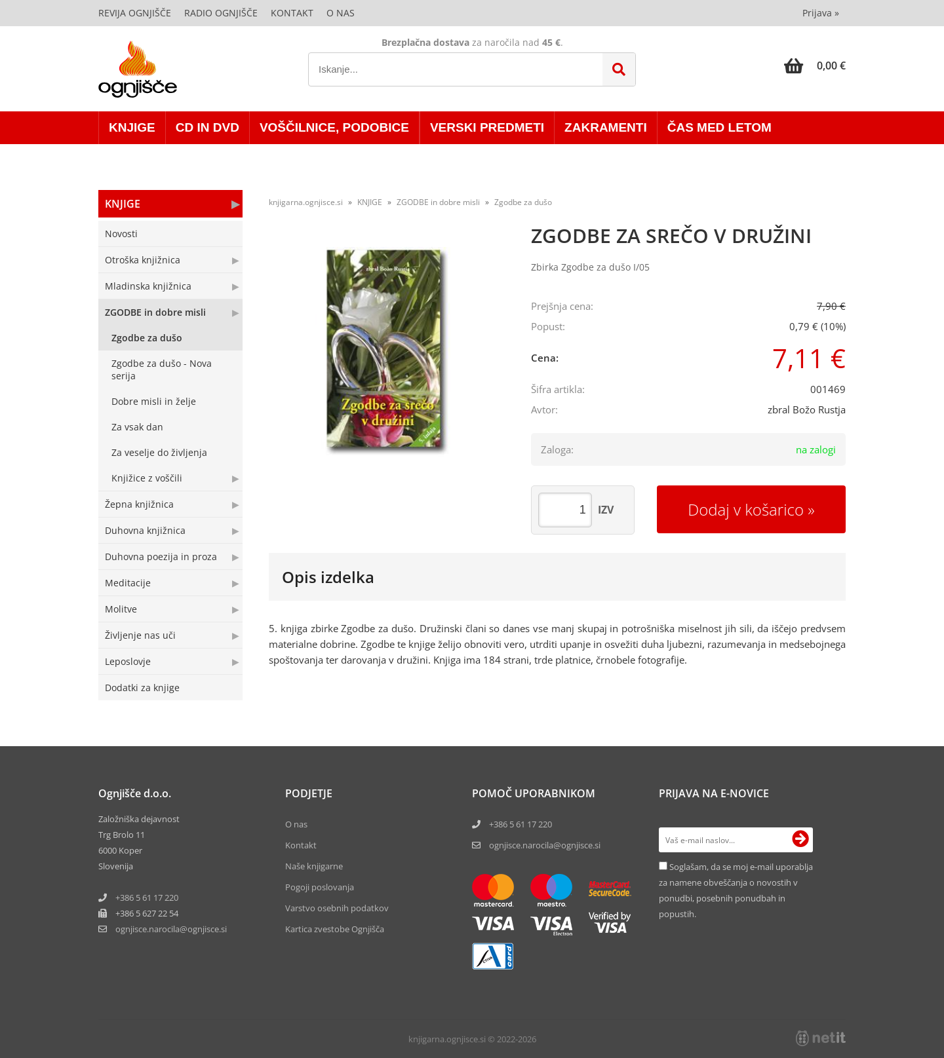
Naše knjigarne (314, 866)
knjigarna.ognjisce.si (306, 202)
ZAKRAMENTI (605, 127)
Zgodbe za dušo (146, 337)
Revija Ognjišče (134, 13)
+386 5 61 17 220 (146, 897)
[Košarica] (815, 65)
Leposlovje (128, 661)
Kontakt (292, 13)
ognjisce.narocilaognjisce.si (171, 929)
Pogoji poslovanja (319, 887)
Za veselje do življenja (159, 452)
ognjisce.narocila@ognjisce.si (544, 845)
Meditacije (128, 582)
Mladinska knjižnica (148, 286)
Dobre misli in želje (153, 401)
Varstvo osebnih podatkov (337, 908)
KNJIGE (132, 127)
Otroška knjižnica (142, 260)
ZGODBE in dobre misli (155, 312)
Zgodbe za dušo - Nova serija (161, 369)
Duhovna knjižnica (145, 530)
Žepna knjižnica (139, 504)
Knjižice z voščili (146, 478)
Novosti (121, 233)
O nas (340, 13)
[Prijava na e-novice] (800, 839)
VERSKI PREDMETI (487, 127)
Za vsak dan (137, 427)
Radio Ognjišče (221, 13)
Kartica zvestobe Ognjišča (334, 929)
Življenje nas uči (140, 635)
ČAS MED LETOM (719, 127)
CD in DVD (207, 127)
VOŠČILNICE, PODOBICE (334, 127)
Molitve (121, 609)
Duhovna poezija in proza (161, 556)
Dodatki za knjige (142, 687)
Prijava (820, 13)
